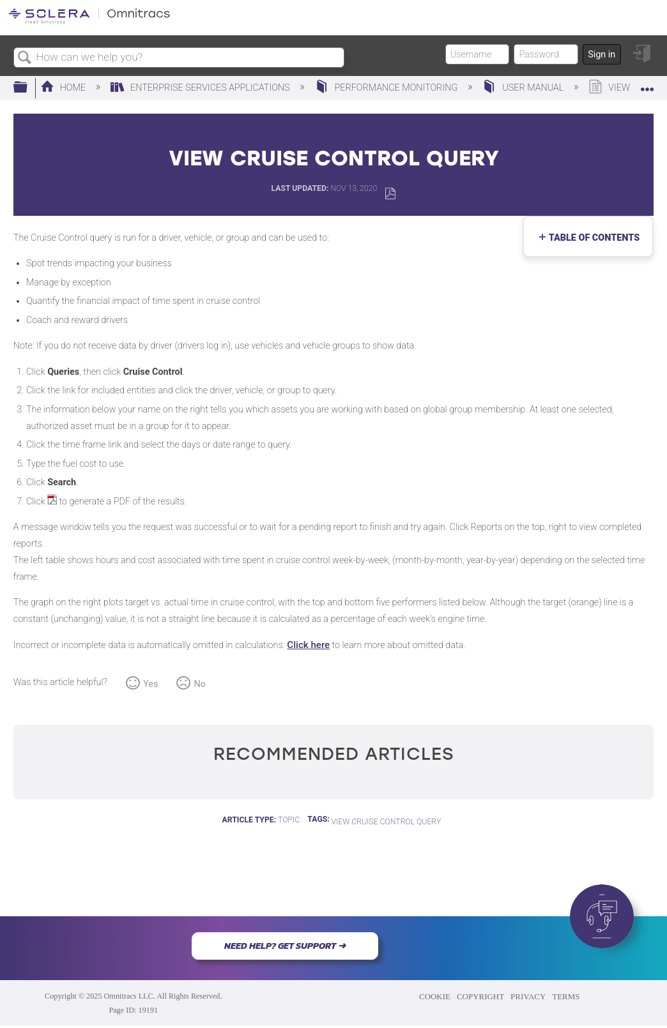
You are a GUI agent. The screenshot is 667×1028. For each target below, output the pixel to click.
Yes (150, 684)
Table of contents (591, 237)
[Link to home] (89, 21)
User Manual (523, 87)
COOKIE (434, 996)
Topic (289, 819)
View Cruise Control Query (386, 821)
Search (24, 58)
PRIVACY (528, 996)
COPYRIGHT (480, 996)
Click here (308, 645)
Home (64, 87)
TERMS (565, 996)
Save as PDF (390, 194)
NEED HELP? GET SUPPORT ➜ (285, 946)
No (200, 684)
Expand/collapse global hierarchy (28, 88)
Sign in (601, 54)
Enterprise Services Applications (201, 87)
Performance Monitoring (387, 87)
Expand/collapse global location (647, 84)
